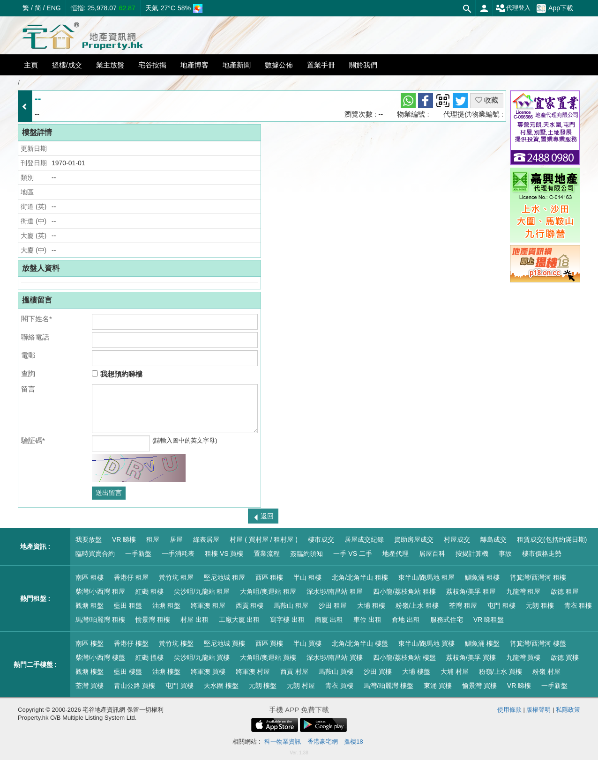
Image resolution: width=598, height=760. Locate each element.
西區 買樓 (269, 643)
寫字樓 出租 (287, 619)
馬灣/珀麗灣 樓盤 (388, 685)
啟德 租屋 (565, 591)
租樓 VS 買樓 (224, 553)
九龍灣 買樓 (523, 657)
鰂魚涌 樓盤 (482, 643)
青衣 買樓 (339, 685)
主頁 (31, 65)
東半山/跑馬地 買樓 (426, 643)
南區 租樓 (89, 577)
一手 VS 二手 (352, 553)
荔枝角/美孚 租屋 (471, 591)
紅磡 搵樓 (149, 657)
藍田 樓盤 (128, 671)
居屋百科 (432, 553)
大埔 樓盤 (416, 671)
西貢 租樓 (250, 605)
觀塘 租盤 (89, 605)
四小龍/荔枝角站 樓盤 (404, 657)
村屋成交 (457, 539)
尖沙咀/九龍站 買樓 (202, 657)
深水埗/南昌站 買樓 (334, 657)
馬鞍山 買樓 (336, 671)
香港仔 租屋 (131, 577)
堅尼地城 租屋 (224, 577)
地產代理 (395, 553)
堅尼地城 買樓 (224, 643)
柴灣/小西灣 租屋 (100, 591)
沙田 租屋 (333, 605)
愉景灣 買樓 (479, 685)
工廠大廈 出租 (239, 619)
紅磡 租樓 (149, 591)
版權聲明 (538, 709)
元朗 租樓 (540, 605)
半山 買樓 (307, 643)
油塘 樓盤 (166, 671)
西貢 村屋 (294, 671)
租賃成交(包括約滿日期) (552, 539)
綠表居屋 (206, 539)
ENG (53, 8)
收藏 (486, 100)
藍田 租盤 (128, 605)
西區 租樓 (269, 577)
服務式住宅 (446, 619)
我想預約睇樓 (117, 374)
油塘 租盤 (166, 605)
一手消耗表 (178, 553)
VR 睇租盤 (488, 619)
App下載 (555, 8)
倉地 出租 (406, 619)
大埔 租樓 (371, 605)
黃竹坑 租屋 (176, 577)
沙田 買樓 (378, 671)
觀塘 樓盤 (89, 671)
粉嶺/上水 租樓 (417, 605)
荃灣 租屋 (463, 605)
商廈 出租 (329, 619)
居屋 (176, 539)
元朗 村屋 (301, 685)
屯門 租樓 (501, 605)
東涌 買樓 (438, 685)
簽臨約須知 (306, 553)
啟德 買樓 (565, 657)
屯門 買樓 (179, 685)
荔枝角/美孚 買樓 (471, 657)
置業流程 (267, 553)
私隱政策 (568, 709)
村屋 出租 (194, 619)
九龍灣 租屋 (523, 591)
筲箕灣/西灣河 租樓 (538, 577)
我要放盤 (88, 539)
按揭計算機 (472, 553)
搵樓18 (353, 741)
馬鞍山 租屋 (291, 605)
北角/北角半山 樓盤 (360, 643)
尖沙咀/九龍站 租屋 (202, 591)
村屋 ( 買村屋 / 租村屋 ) (264, 539)
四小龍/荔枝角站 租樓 (404, 591)
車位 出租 (367, 619)
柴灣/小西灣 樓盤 (100, 657)
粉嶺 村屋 (546, 671)
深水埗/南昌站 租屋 (334, 591)
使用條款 (509, 709)
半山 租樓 (307, 577)
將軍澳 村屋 (253, 671)
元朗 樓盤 (263, 685)
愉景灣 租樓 (152, 619)
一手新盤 (138, 553)
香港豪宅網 (322, 741)
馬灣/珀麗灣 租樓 (100, 619)
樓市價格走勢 (541, 553)
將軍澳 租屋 (208, 605)
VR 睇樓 (124, 539)
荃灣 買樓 (89, 685)
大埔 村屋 (455, 671)
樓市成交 (321, 539)
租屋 (152, 539)
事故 (505, 553)
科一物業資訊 (282, 741)
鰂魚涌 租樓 (482, 577)
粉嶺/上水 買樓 (500, 671)
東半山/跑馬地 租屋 (426, 577)
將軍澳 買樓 (208, 671)
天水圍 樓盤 (221, 685)
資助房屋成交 (414, 539)
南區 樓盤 (89, 643)
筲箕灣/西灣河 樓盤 (538, 643)
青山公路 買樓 (134, 685)
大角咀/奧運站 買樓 (268, 657)
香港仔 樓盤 (131, 643)
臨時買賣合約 (95, 553)
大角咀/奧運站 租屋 (268, 591)
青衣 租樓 (578, 605)
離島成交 (493, 539)
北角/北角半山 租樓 (360, 577)
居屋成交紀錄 (364, 539)
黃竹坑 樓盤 (176, 643)
